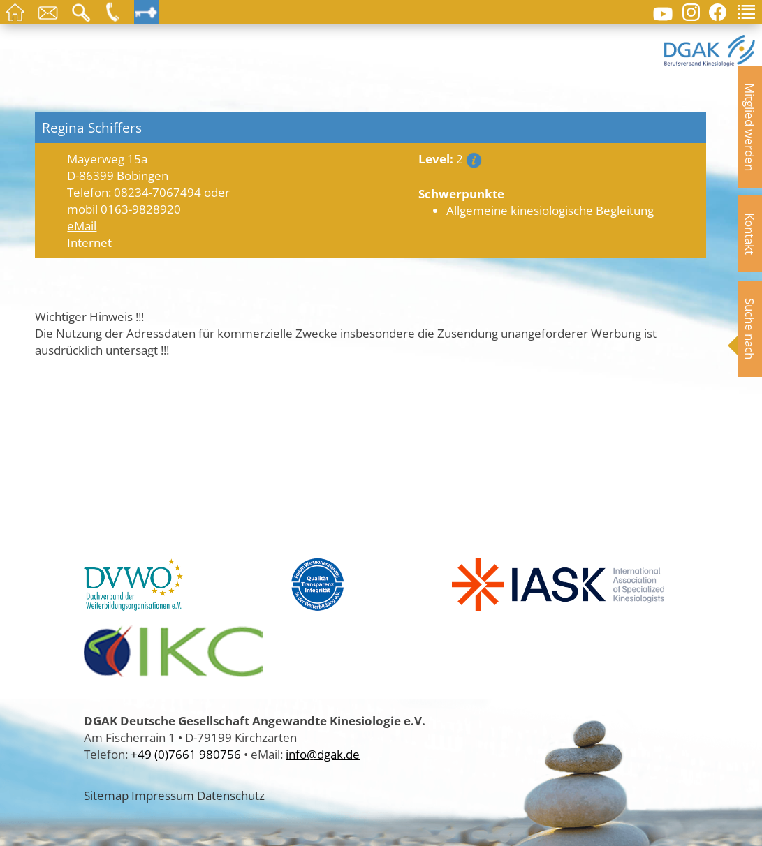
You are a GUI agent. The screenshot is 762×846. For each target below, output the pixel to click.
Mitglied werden (750, 127)
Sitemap (106, 795)
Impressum (162, 795)
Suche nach (750, 328)
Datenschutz (231, 795)
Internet (89, 242)
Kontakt (750, 234)
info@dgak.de (323, 753)
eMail (81, 225)
